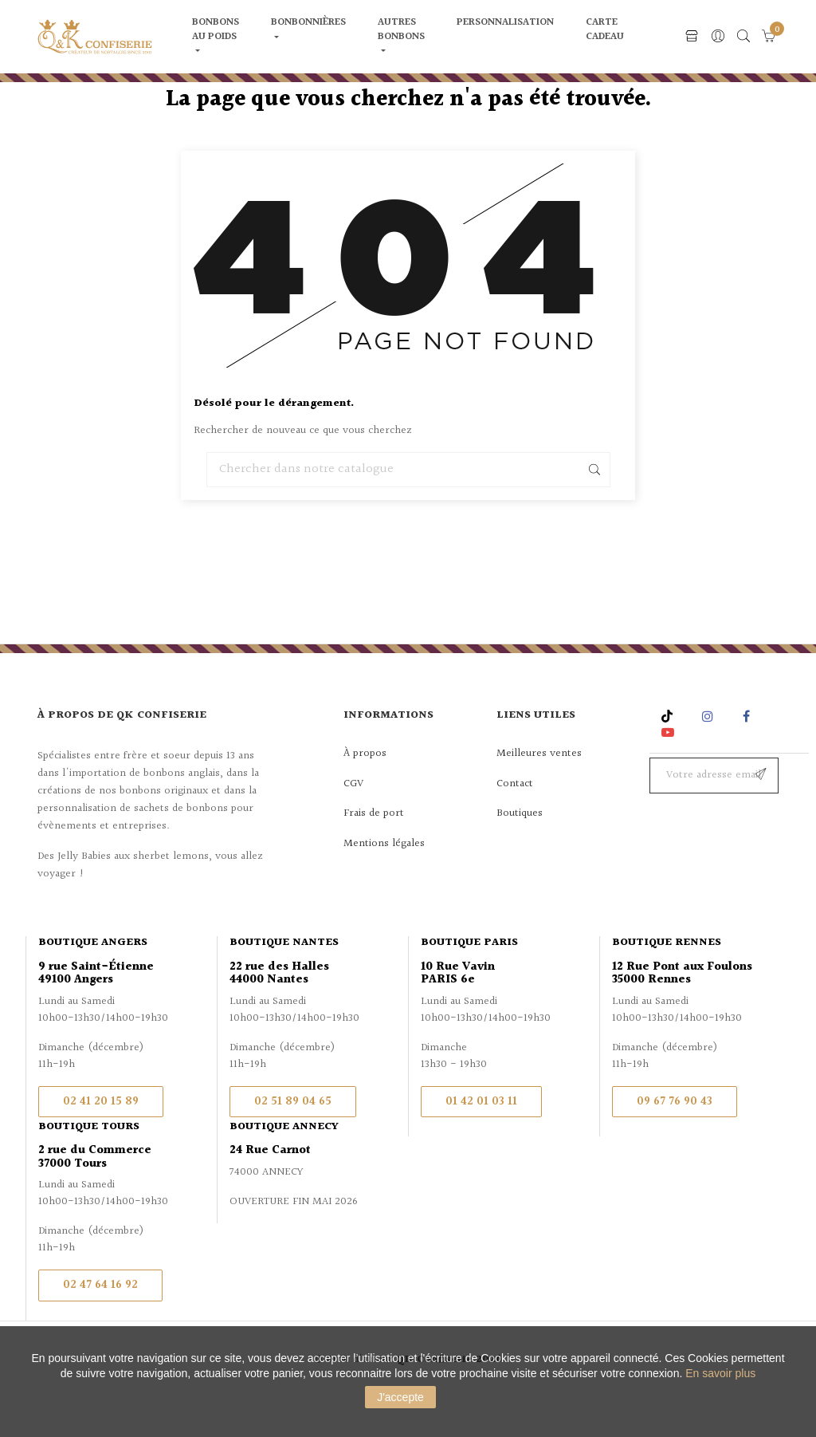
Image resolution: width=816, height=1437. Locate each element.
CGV (353, 824)
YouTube (671, 772)
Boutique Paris (469, 982)
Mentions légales (384, 883)
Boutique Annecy (284, 1166)
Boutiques (519, 853)
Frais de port (373, 853)
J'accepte (400, 1397)
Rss (669, 756)
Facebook (746, 756)
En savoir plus (720, 1373)
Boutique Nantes (284, 982)
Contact (514, 824)
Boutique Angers (92, 982)
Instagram (710, 756)
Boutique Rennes (666, 982)
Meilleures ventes (539, 793)
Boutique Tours (88, 1166)
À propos (364, 793)
